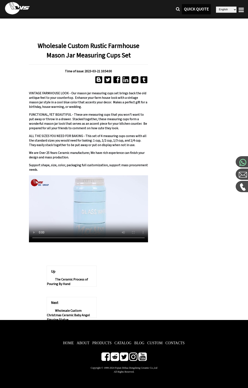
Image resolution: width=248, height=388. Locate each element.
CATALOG (123, 343)
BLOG (139, 343)
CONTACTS (175, 343)
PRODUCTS (102, 343)
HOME (68, 343)
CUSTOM (155, 343)
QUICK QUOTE (196, 9)
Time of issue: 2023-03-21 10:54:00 (88, 71)
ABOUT (83, 343)
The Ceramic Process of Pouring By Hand (67, 281)
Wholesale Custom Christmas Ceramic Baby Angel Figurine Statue (68, 315)
